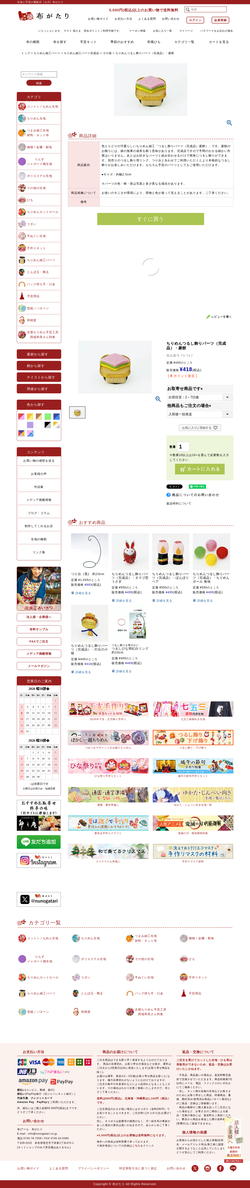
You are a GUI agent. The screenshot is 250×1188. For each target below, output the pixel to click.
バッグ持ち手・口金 (41, 284)
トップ (25, 53)
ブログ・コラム (39, 513)
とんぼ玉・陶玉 (38, 272)
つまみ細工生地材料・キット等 (38, 133)
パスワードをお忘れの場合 (216, 30)
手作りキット (36, 248)
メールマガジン (39, 666)
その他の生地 (36, 188)
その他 (107, 53)
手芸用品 (33, 296)
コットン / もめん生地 (42, 106)
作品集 (39, 486)
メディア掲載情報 (39, 499)
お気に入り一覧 (162, 30)
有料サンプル (39, 629)
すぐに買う (150, 219)
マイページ (186, 30)
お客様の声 (39, 473)
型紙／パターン (38, 308)
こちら (136, 1145)
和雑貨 (31, 320)
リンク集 (39, 552)
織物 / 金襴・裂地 (39, 147)
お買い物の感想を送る (39, 460)
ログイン (195, 20)
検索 (39, 83)
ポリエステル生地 (39, 175)
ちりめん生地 (36, 118)
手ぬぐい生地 (36, 236)
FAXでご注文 (38, 641)
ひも (30, 200)
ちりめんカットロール (42, 212)
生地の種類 (39, 539)
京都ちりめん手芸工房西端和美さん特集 (42, 334)
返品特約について (179, 503)
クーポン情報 (137, 30)
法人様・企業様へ (39, 617)
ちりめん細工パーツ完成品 (81, 53)
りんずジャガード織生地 (39, 162)
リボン (31, 224)
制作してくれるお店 (39, 526)
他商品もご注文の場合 (190, 405)
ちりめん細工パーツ (47, 53)
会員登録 (220, 20)
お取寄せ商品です (186, 388)
